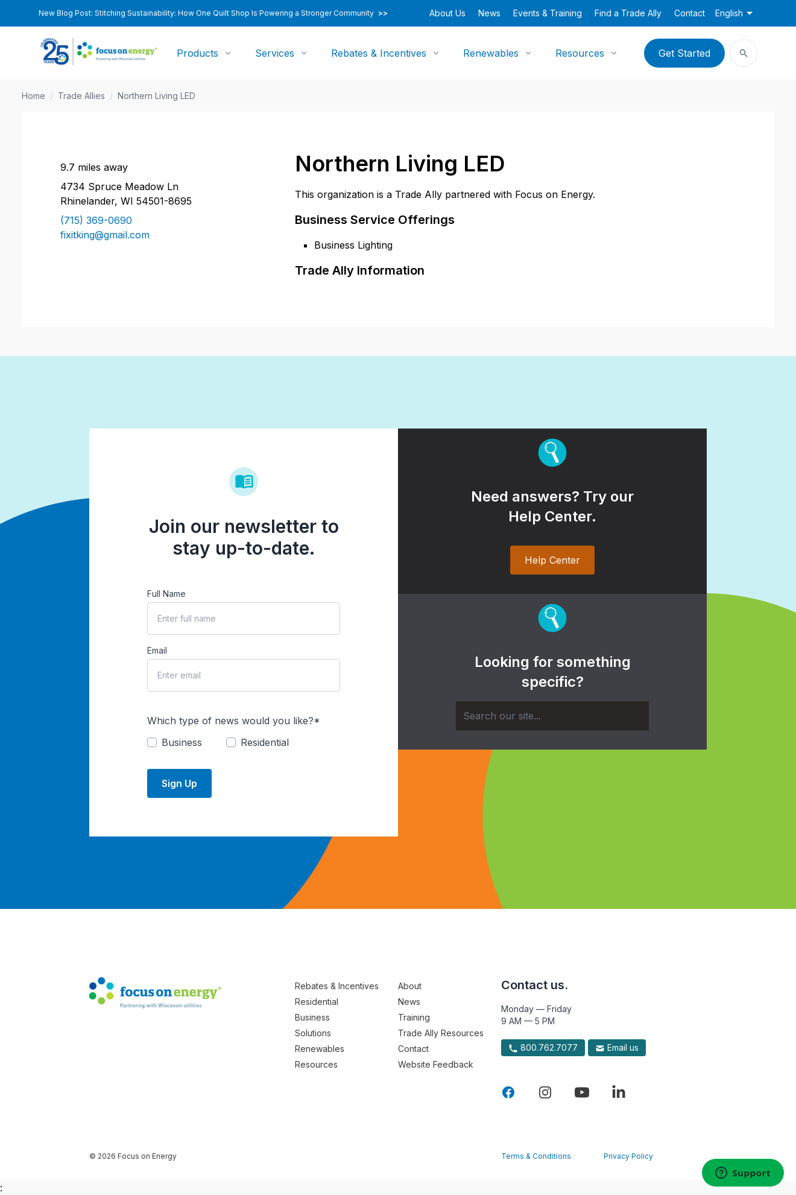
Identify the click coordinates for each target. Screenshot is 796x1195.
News (489, 13)
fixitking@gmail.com (105, 235)
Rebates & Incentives (378, 53)
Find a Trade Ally (628, 13)
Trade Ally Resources (441, 1033)
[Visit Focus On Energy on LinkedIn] (618, 1092)
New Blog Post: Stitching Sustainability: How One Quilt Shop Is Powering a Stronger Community (213, 13)
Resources (579, 53)
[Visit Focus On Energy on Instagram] (545, 1092)
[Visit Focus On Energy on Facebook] (508, 1092)
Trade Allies (81, 96)
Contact (689, 13)
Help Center (552, 560)
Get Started (684, 53)
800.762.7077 (543, 1047)
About (410, 986)
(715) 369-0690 (96, 220)
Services (274, 53)
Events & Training (547, 13)
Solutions (313, 1033)
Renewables (491, 53)
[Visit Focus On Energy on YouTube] (582, 1092)
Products (197, 53)
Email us (617, 1047)
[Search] (552, 715)
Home (33, 96)
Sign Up (179, 783)
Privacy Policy (628, 1156)
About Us (447, 13)
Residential (316, 1001)
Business (312, 1017)
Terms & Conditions (536, 1156)
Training (414, 1017)
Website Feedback (435, 1064)
